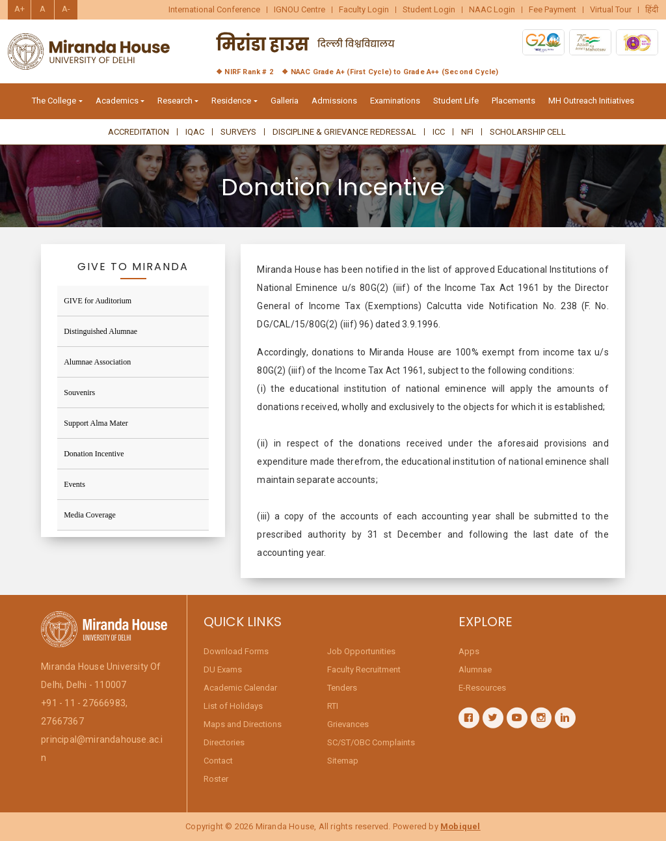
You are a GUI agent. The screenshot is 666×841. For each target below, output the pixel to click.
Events (74, 484)
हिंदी (651, 10)
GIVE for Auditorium (97, 300)
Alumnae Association (97, 361)
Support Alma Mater (96, 423)
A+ (19, 9)
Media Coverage (90, 514)
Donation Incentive (94, 453)
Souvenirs (79, 392)
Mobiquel (460, 826)
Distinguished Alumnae (100, 331)
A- (66, 9)
